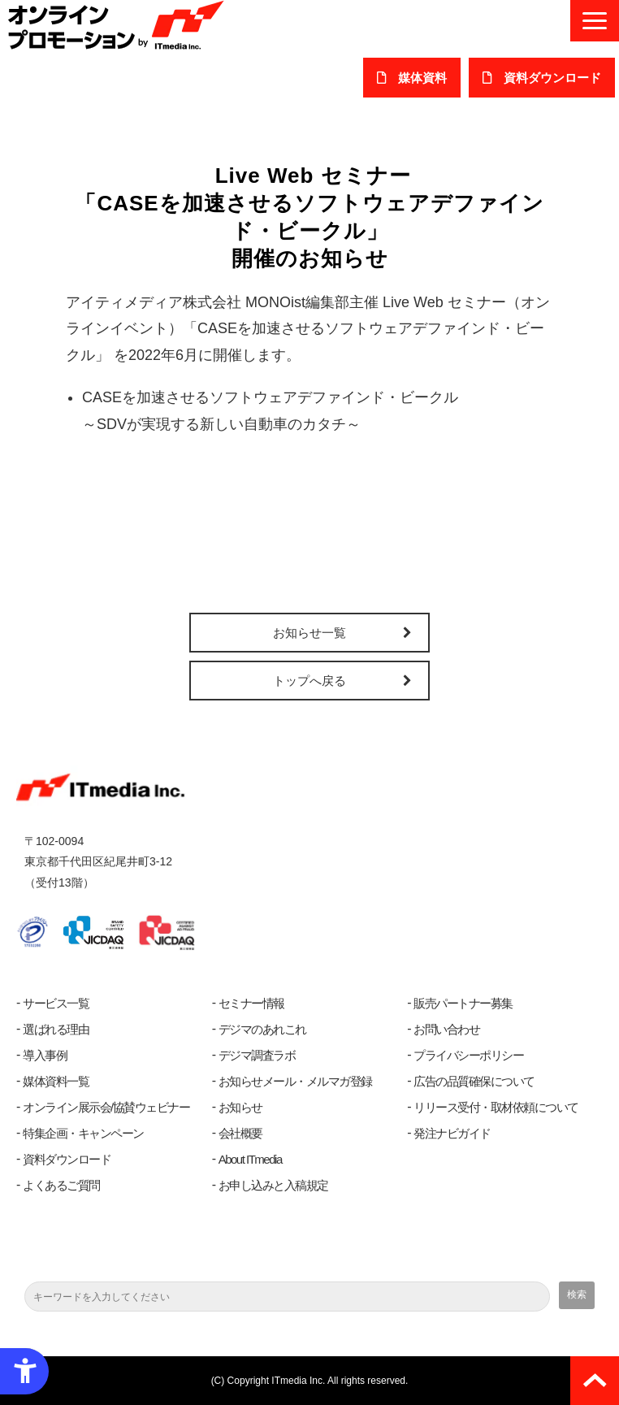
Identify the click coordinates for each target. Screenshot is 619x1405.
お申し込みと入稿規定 (273, 1185)
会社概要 (240, 1133)
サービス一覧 (56, 1003)
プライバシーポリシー (468, 1055)
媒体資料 (422, 78)
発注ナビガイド (452, 1133)
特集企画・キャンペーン (83, 1133)
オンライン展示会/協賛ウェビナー (106, 1107)
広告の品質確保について (474, 1081)
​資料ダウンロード (552, 78)
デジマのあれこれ (262, 1029)
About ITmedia (250, 1159)
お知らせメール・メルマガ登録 (295, 1081)
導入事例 (45, 1055)
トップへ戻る (309, 680)
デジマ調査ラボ (257, 1055)
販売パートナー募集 (463, 1003)
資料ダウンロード (66, 1159)
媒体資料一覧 (56, 1081)
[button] (594, 20)
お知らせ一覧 (309, 633)
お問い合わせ (446, 1029)
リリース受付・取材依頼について (495, 1107)
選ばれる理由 (56, 1029)
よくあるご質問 (61, 1185)
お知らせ (240, 1107)
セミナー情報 (251, 1003)
